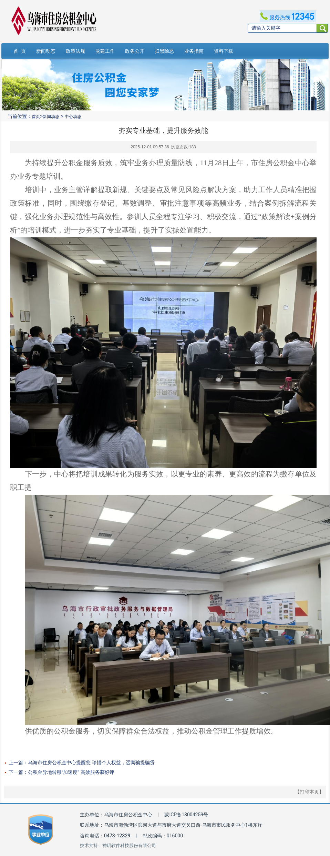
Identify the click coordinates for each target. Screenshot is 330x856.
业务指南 (194, 51)
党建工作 (105, 51)
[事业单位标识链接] (40, 829)
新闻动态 (45, 51)
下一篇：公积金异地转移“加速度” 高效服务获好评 (61, 772)
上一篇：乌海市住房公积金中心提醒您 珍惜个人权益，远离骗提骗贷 (82, 762)
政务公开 (134, 51)
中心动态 (73, 116)
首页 (36, 116)
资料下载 (223, 51)
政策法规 (75, 51)
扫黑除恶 (164, 51)
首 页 (19, 51)
